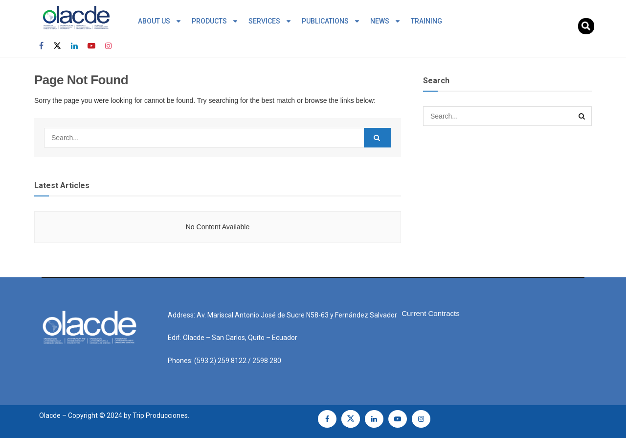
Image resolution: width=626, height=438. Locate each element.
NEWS (385, 21)
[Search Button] (377, 137)
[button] (586, 26)
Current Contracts (430, 313)
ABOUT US (160, 21)
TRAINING (426, 21)
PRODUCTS (215, 21)
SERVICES (270, 21)
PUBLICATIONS (331, 21)
